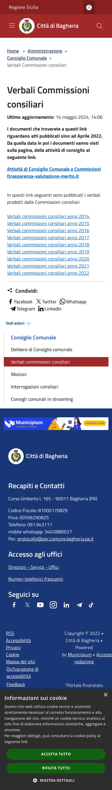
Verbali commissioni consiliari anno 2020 (48, 258)
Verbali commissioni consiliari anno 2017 (48, 237)
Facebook (20, 301)
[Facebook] (14, 605)
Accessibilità (18, 640)
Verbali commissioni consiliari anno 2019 (48, 251)
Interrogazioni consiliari (34, 386)
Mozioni (19, 374)
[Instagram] (53, 605)
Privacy (13, 647)
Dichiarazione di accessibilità (23, 672)
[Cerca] (99, 26)
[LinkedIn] (66, 605)
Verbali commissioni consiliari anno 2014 (48, 216)
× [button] (105, 695)
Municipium (80, 654)
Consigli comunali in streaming (42, 399)
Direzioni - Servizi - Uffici (33, 567)
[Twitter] (27, 605)
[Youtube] (40, 605)
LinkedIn (49, 308)
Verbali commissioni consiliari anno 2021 (48, 265)
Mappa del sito (20, 661)
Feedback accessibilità (19, 688)
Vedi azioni (19, 323)
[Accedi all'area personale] (89, 7)
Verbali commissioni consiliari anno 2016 (48, 230)
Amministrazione (45, 50)
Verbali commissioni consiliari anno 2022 (48, 272)
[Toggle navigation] (11, 25)
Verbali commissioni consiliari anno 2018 (48, 244)
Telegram (22, 308)
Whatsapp (72, 301)
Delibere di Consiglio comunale (41, 349)
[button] (56, 780)
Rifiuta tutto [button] (56, 768)
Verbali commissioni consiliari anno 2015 (48, 223)
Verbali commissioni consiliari (40, 361)
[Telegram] (79, 605)
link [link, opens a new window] (24, 741)
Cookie (12, 654)
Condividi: (22, 291)
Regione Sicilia (23, 7)
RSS (10, 633)
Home (13, 50)
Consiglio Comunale (27, 57)
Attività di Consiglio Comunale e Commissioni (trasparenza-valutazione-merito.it (54, 172)
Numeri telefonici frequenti (35, 578)
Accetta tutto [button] (56, 754)
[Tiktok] (91, 605)
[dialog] (56, 739)
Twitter (46, 301)
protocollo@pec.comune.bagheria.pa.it (55, 538)
